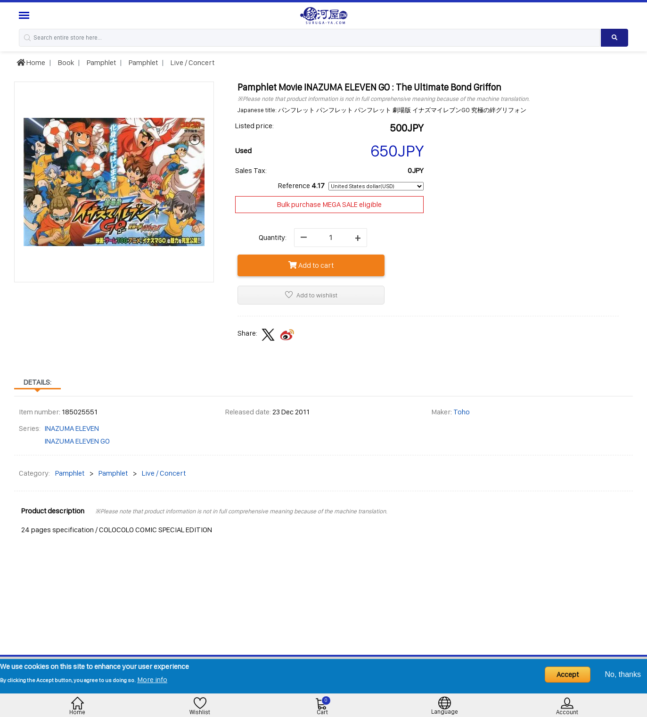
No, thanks (623, 674)
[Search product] (614, 38)
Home (30, 62)
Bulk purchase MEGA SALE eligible (329, 204)
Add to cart (311, 265)
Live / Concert (191, 62)
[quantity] (330, 237)
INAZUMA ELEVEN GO (77, 441)
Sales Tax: (251, 170)
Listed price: (254, 125)
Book (65, 62)
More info (152, 679)
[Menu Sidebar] (25, 15)
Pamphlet (100, 62)
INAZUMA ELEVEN (71, 428)
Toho (461, 411)
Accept (568, 674)
